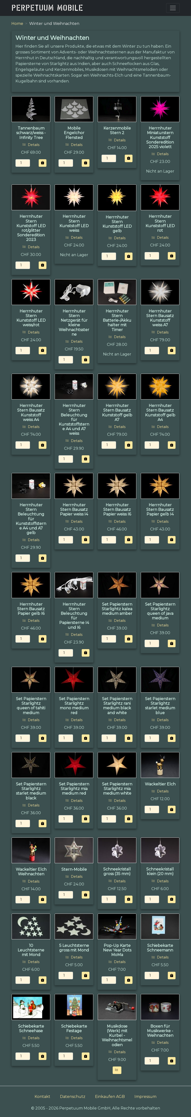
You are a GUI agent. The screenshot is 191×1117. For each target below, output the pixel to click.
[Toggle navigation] (173, 8)
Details (30, 145)
